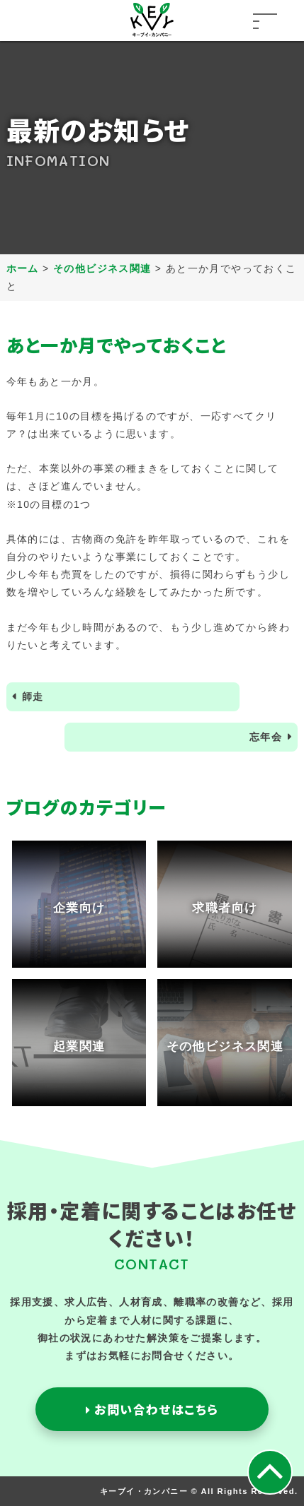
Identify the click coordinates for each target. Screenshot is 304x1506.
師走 (33, 696)
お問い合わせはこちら (152, 1409)
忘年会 (265, 736)
